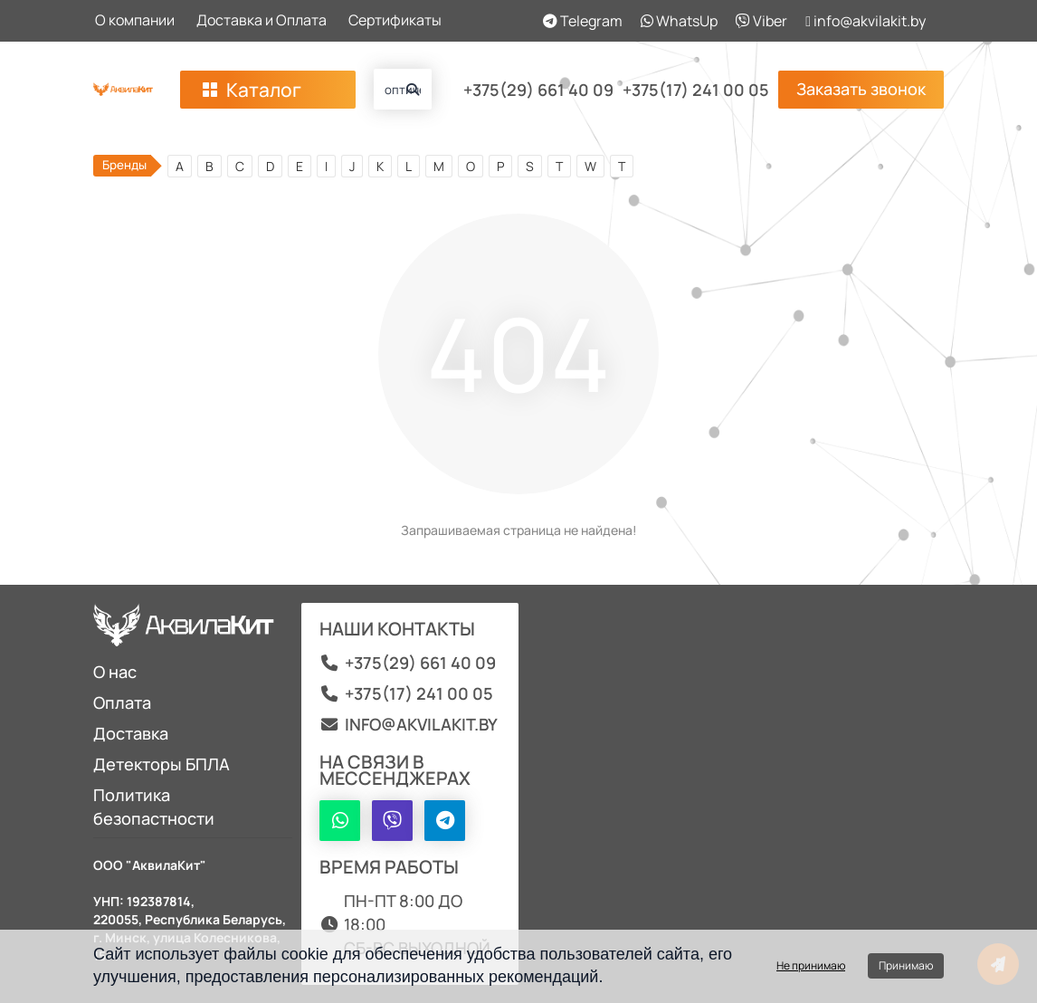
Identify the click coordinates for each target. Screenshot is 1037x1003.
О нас (115, 672)
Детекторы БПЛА (161, 764)
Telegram (583, 21)
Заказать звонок (861, 89)
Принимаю (906, 965)
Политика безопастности (153, 806)
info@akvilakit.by (865, 21)
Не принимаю (810, 965)
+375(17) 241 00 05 (696, 89)
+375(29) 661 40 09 (538, 89)
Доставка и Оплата (261, 20)
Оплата (122, 702)
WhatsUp (679, 21)
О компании (135, 20)
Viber (761, 21)
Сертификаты (395, 20)
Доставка (130, 733)
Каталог (249, 89)
